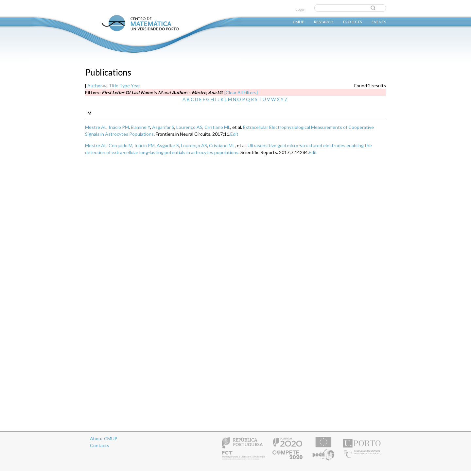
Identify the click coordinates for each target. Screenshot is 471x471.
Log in (300, 9)
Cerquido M (120, 145)
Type (124, 85)
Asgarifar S (163, 127)
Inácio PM (119, 127)
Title (113, 85)
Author (94, 85)
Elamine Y (140, 127)
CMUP (298, 21)
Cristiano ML (217, 127)
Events (379, 21)
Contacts (99, 445)
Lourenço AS (189, 127)
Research (323, 21)
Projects (352, 21)
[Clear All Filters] (241, 92)
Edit (234, 134)
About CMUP (103, 438)
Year (135, 85)
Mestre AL (96, 127)
